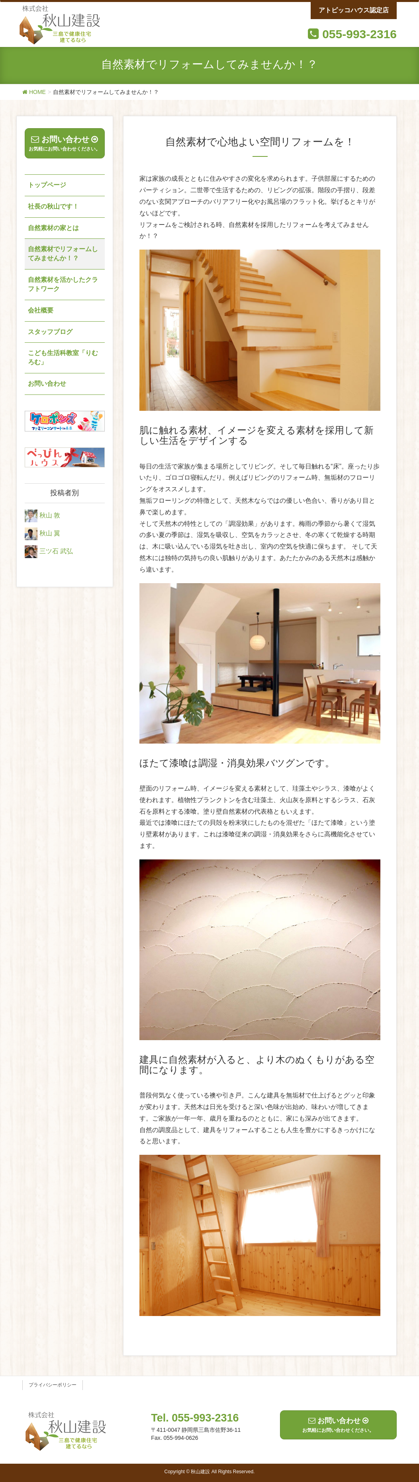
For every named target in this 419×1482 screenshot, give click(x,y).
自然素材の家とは (53, 228)
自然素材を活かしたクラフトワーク (63, 284)
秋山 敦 (49, 515)
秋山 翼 (49, 533)
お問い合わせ (47, 383)
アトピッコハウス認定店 (354, 10)
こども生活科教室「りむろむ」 (63, 357)
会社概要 (40, 310)
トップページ (47, 185)
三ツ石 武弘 (56, 551)
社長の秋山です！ (53, 206)
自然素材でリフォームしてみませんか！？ (63, 254)
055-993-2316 (359, 34)
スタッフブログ (50, 331)
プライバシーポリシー (52, 1385)
